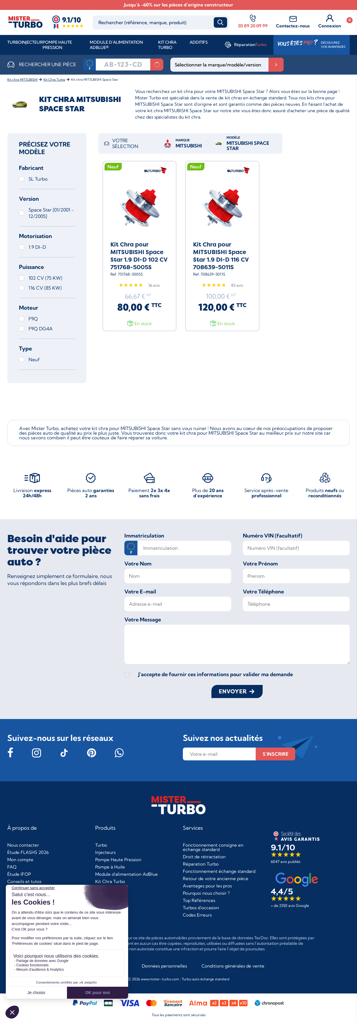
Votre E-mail (140, 591)
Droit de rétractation (204, 856)
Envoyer (233, 691)
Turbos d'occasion (201, 907)
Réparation (250, 44)
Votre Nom (137, 563)
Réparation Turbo (201, 864)
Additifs (199, 42)
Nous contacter (23, 845)
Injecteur (32, 42)
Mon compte (20, 859)
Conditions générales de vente (233, 966)
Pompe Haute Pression (57, 45)
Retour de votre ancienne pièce (215, 878)
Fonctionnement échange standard (219, 871)
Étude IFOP (19, 874)
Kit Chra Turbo (167, 45)
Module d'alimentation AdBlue (126, 874)
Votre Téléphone (263, 591)
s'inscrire (275, 754)
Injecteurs (105, 852)
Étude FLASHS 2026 (28, 852)
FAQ (12, 867)
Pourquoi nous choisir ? (206, 893)
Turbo (14, 42)
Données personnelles (164, 966)
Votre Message (142, 619)
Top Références (199, 900)
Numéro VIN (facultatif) (272, 535)
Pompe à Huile (110, 867)
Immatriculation (144, 535)
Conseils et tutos (24, 881)
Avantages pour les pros (207, 886)
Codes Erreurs (197, 915)
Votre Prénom (260, 563)
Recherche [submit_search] (220, 22)
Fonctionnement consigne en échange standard (213, 847)
